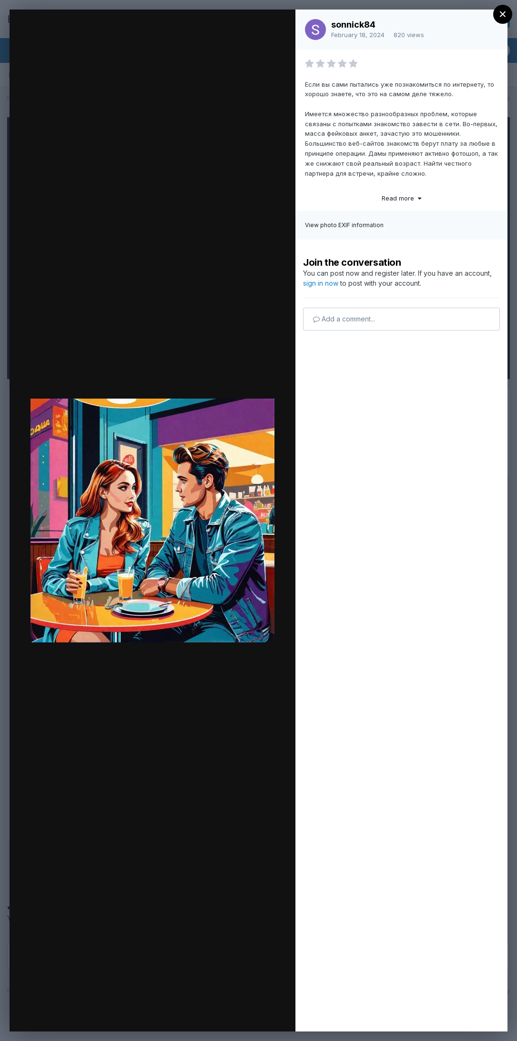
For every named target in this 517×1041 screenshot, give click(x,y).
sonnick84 (353, 25)
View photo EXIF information (344, 225)
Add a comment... (344, 319)
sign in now (320, 283)
